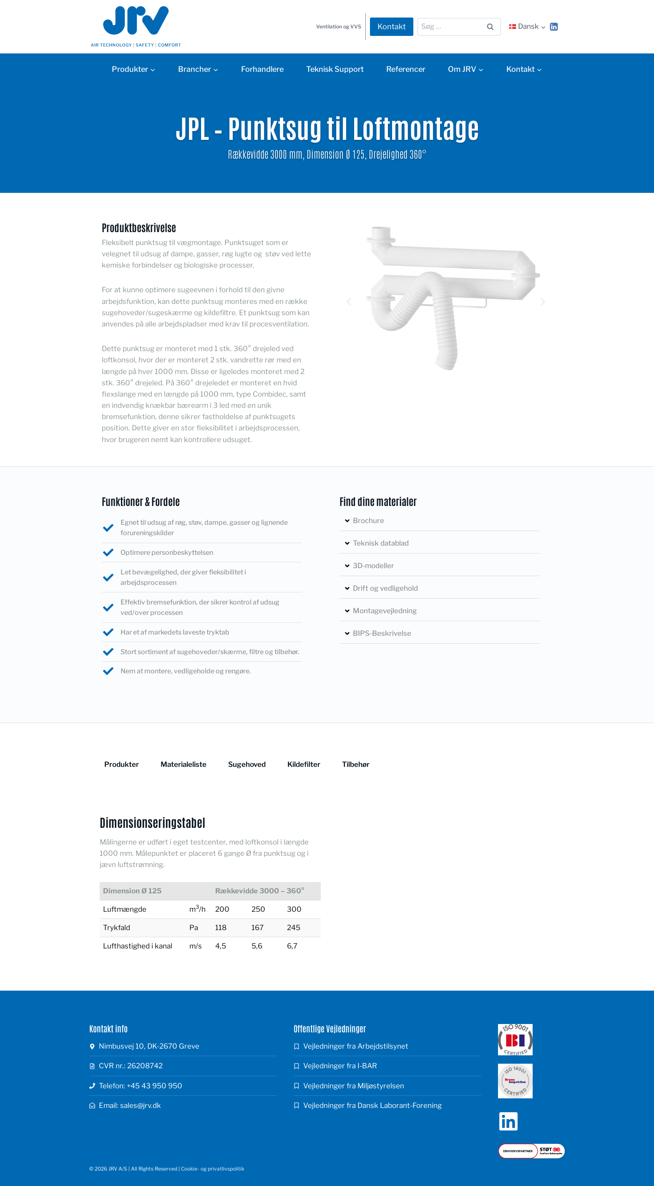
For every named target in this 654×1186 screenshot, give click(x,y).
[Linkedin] (554, 27)
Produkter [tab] (121, 764)
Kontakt (391, 26)
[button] (349, 302)
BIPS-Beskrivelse (382, 633)
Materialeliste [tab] (183, 764)
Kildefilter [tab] (303, 764)
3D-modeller (373, 565)
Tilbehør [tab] (356, 764)
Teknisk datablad (381, 543)
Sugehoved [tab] (247, 764)
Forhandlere (262, 69)
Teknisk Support (335, 69)
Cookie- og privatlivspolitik (212, 1169)
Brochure (368, 520)
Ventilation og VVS (338, 26)
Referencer (405, 69)
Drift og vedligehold (385, 588)
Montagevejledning (385, 611)
